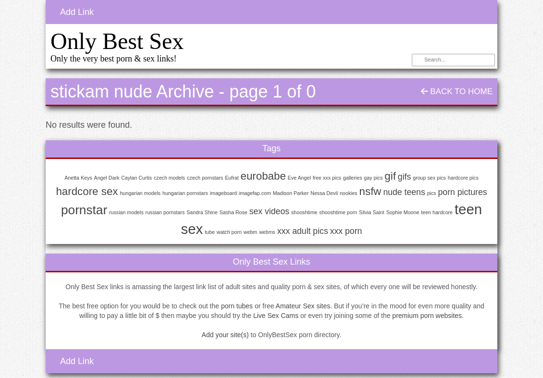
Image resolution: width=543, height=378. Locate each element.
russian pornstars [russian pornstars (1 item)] (165, 212)
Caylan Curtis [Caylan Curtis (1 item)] (136, 178)
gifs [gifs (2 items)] (404, 177)
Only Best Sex (117, 41)
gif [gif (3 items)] (390, 176)
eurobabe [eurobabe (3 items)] (263, 176)
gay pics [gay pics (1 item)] (373, 178)
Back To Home (457, 91)
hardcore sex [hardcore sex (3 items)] (87, 191)
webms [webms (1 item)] (267, 232)
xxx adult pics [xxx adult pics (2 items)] (302, 231)
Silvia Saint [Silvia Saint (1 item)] (371, 212)
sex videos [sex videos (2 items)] (269, 211)
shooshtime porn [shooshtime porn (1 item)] (338, 212)
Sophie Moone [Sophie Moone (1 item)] (403, 212)
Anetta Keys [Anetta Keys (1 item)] (78, 178)
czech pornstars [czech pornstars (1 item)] (205, 178)
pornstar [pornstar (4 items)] (84, 210)
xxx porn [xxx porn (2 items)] (346, 231)
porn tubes (237, 306)
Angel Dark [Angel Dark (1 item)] (107, 178)
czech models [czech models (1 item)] (169, 178)
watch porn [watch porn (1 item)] (229, 232)
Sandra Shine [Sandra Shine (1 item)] (202, 212)
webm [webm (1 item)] (250, 232)
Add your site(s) (225, 335)
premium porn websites (427, 315)
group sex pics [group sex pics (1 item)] (429, 178)
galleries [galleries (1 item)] (352, 178)
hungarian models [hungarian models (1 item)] (140, 193)
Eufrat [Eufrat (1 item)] (231, 178)
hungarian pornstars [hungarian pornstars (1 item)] (185, 193)
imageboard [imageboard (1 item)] (223, 193)
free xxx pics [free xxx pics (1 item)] (327, 178)
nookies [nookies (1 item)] (349, 193)
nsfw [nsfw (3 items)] (370, 191)
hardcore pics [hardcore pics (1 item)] (463, 178)
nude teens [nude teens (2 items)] (404, 192)
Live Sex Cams (275, 315)
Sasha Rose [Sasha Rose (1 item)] (233, 212)
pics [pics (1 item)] (431, 193)
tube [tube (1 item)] (210, 232)
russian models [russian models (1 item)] (126, 212)
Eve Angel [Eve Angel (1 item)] (299, 178)
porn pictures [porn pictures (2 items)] (462, 192)
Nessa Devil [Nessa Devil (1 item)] (324, 193)
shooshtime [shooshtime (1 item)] (304, 212)
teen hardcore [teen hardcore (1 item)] (437, 212)
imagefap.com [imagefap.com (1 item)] (255, 193)
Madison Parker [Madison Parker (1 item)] (291, 193)
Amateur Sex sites (303, 306)
